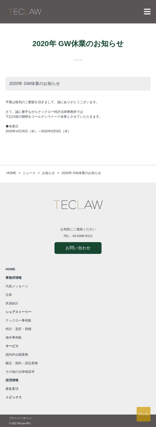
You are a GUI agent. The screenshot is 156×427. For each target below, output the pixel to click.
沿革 (9, 295)
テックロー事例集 (18, 320)
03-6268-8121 (82, 236)
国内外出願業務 (17, 354)
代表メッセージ (17, 286)
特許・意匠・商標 (18, 329)
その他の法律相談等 (20, 371)
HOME (10, 269)
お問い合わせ (78, 248)
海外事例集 (14, 337)
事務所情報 (14, 278)
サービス (12, 346)
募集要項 (12, 389)
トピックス (14, 397)
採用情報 (12, 380)
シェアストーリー (18, 312)
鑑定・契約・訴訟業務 (22, 363)
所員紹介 (12, 303)
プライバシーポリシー (20, 418)
